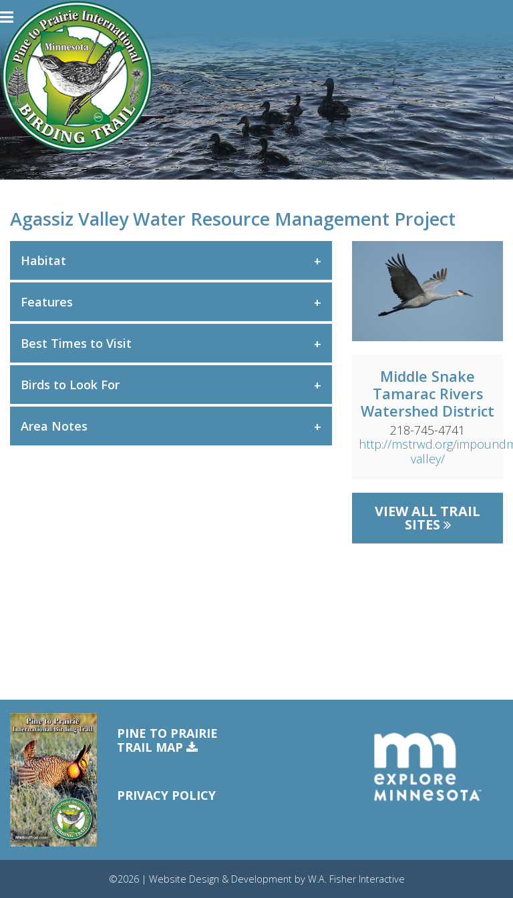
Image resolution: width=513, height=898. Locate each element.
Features (47, 302)
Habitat (43, 260)
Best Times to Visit (76, 343)
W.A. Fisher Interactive (356, 879)
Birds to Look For (70, 385)
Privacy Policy (166, 795)
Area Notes (54, 426)
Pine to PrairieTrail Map (167, 740)
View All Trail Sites (427, 517)
